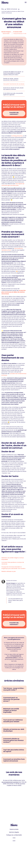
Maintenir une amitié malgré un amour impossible (12, 558)
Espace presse (14, 829)
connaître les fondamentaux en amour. (13, 374)
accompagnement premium (10, 782)
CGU (14, 838)
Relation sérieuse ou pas (8, 571)
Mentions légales (14, 832)
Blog (2, 9)
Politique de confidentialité (14, 835)
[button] (25, 2)
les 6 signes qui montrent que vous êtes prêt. (12, 184)
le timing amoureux (17, 136)
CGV (14, 841)
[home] (4, 2)
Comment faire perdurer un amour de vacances (12, 563)
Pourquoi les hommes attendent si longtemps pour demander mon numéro (13, 567)
